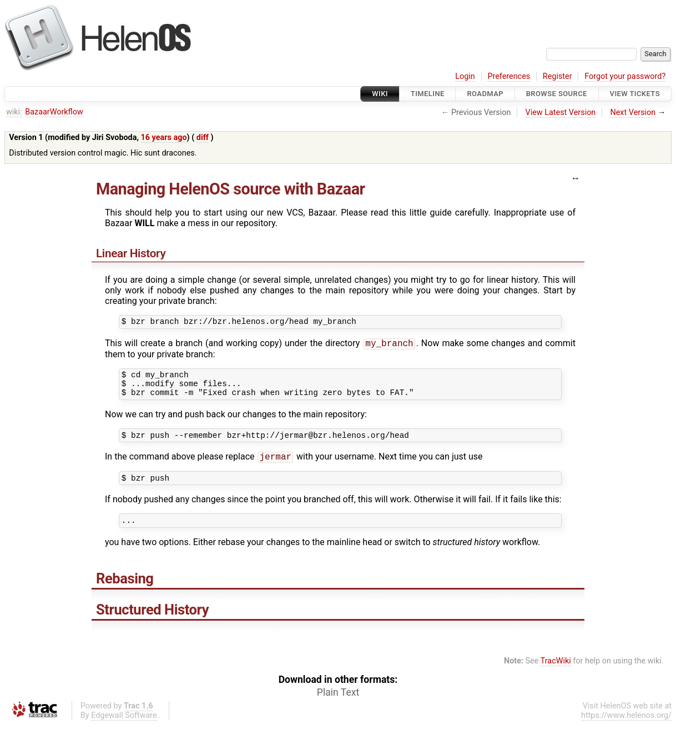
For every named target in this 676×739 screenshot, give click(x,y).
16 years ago (164, 137)
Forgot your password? (624, 76)
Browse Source (556, 93)
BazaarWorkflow (54, 112)
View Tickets (635, 93)
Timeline (428, 93)
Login (465, 76)
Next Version (632, 112)
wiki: (14, 112)
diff (202, 137)
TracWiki (556, 675)
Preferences (508, 76)
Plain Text (338, 706)
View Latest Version (561, 112)
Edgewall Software (124, 729)
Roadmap (485, 93)
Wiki (380, 93)
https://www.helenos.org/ (626, 729)
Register (557, 76)
